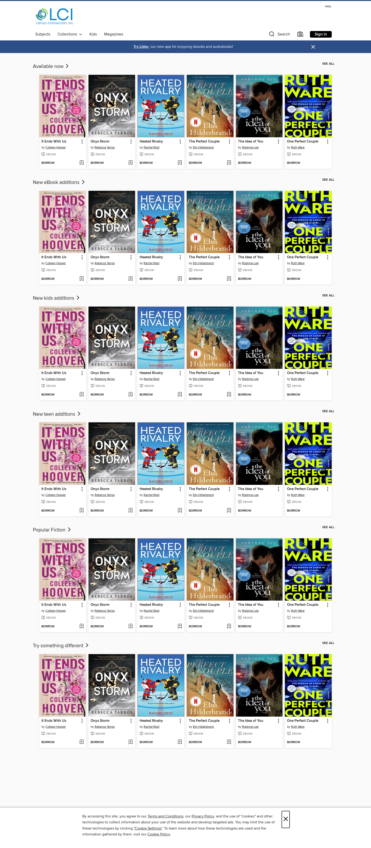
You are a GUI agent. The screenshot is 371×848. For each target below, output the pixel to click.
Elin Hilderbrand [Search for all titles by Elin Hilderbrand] (203, 147)
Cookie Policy (158, 834)
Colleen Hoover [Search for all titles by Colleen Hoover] (55, 147)
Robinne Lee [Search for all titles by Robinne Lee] (250, 147)
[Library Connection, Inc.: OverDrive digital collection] (55, 16)
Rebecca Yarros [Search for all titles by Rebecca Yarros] (105, 147)
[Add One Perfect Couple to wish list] (327, 163)
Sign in (321, 34)
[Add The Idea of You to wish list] (278, 163)
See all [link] (328, 64)
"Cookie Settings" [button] (148, 828)
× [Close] (286, 819)
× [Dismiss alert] (313, 47)
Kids (93, 34)
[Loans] (300, 35)
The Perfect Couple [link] (204, 141)
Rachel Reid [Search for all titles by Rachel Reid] (151, 147)
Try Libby (141, 46)
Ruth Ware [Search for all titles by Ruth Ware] (298, 147)
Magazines (113, 34)
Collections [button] (69, 34)
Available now (51, 66)
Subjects (42, 34)
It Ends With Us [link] (53, 141)
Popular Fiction (52, 530)
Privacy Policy (203, 816)
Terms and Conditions (165, 816)
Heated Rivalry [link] (151, 141)
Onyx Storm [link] (100, 141)
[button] (279, 35)
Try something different (61, 646)
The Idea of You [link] (250, 141)
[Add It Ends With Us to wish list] (81, 163)
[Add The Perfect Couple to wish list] (229, 163)
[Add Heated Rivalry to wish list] (180, 163)
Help (328, 6)
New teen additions (57, 414)
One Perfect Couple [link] (302, 141)
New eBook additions (59, 182)
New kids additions (56, 298)
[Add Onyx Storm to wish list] (130, 163)
